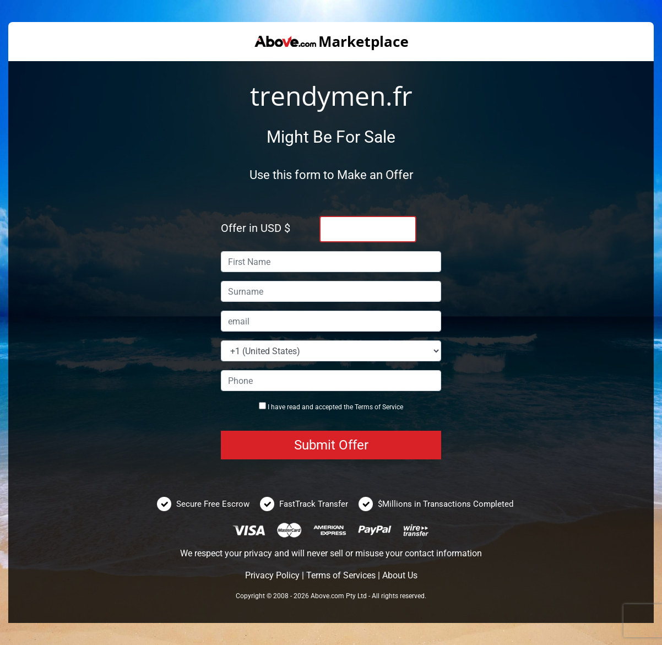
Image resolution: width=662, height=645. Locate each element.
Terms (364, 407)
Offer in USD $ (255, 228)
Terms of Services (341, 575)
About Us (399, 575)
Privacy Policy (272, 575)
